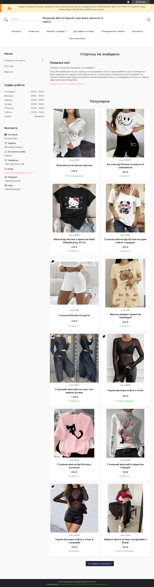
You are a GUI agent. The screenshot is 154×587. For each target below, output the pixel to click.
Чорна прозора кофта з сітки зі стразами (74, 541)
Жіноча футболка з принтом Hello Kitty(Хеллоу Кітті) (74, 241)
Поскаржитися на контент (70, 584)
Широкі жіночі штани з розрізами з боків (125, 541)
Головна (16, 31)
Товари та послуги (14, 60)
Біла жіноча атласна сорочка (74, 165)
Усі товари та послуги (98, 563)
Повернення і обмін (113, 31)
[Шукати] (6, 20)
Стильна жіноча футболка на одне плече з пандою (125, 241)
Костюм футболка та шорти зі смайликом (125, 166)
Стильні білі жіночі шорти (74, 315)
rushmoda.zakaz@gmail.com (18, 172)
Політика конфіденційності (95, 584)
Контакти (137, 31)
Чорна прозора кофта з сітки (125, 390)
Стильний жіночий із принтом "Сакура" (125, 466)
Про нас (9, 66)
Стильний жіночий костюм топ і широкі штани (74, 391)
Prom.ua (92, 582)
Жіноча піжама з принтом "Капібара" (125, 316)
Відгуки (8, 71)
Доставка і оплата (83, 31)
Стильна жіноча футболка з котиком (74, 466)
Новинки (33, 31)
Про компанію (77, 38)
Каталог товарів (55, 31)
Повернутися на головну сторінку (67, 84)
